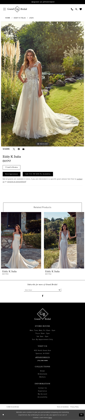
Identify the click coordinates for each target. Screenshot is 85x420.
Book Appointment (11, 174)
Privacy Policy (75, 407)
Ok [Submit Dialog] (81, 415)
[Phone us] (72, 9)
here (50, 418)
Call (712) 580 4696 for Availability (37, 174)
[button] (4, 9)
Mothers (42, 377)
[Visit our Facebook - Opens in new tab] (42, 296)
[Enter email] (42, 290)
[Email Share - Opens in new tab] (23, 149)
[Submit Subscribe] (59, 290)
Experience (42, 391)
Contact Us (42, 388)
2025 (31, 18)
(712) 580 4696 (42, 360)
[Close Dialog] (3, 415)
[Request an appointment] (42, 2)
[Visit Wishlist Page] (80, 9)
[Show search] (76, 9)
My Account (42, 394)
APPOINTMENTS (42, 357)
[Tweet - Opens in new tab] (14, 149)
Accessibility (42, 397)
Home (7, 18)
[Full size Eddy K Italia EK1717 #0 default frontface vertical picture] (42, 83)
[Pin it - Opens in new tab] (19, 149)
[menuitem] (4, 9)
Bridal (42, 371)
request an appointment (16, 182)
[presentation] (21, 240)
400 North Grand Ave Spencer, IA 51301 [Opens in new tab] (42, 351)
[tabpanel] (42, 83)
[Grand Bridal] (17, 9)
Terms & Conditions (63, 407)
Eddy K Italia (20, 18)
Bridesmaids (42, 374)
